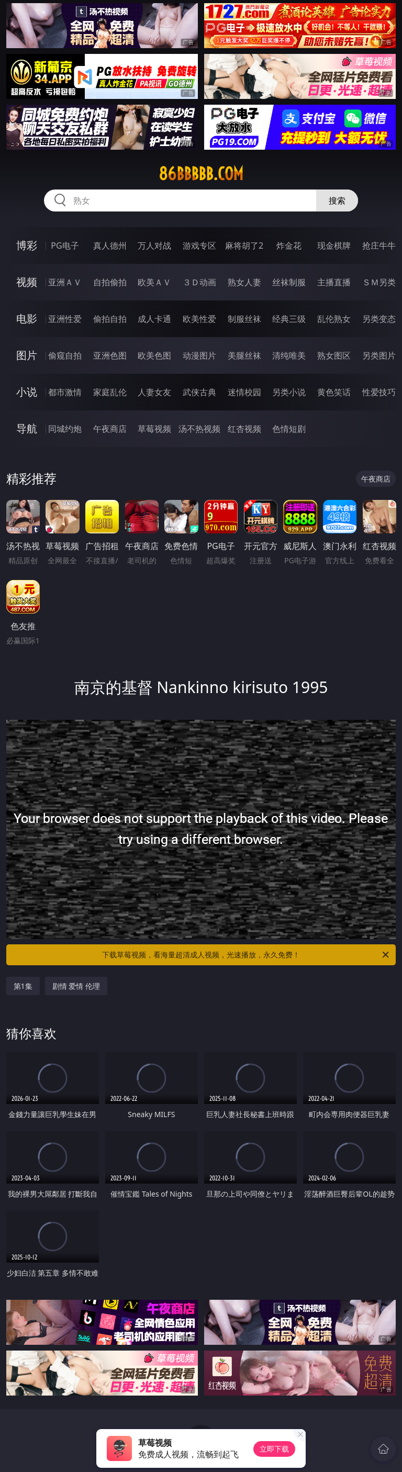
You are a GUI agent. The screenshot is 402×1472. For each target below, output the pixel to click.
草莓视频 (154, 428)
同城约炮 (65, 428)
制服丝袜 (244, 319)
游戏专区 (199, 245)
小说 (26, 392)
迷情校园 (244, 392)
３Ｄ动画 (199, 282)
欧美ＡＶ (154, 282)
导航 (26, 428)
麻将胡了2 (244, 245)
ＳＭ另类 (379, 282)
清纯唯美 (289, 355)
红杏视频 (244, 428)
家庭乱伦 (110, 392)
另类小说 (289, 392)
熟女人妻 (244, 282)
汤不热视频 (199, 428)
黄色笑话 (334, 392)
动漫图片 (199, 355)
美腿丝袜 (244, 355)
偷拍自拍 (110, 319)
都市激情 (65, 392)
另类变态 (379, 319)
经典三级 (289, 319)
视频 (26, 282)
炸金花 (289, 245)
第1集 (23, 986)
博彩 (26, 245)
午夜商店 (110, 428)
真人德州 (110, 245)
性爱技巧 (379, 392)
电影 (26, 318)
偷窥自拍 (65, 355)
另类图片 (379, 355)
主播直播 (334, 282)
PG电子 (65, 245)
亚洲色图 (110, 355)
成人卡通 (154, 319)
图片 (26, 355)
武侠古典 (199, 392)
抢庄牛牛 (379, 245)
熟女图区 (334, 355)
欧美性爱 (199, 319)
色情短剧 (289, 428)
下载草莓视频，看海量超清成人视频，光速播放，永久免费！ (246, 955)
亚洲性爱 (65, 319)
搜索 (337, 200)
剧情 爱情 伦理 (76, 986)
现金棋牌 (334, 245)
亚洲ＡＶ (65, 282)
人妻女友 (154, 392)
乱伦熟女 (334, 319)
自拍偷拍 (110, 282)
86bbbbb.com (201, 173)
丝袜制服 (289, 282)
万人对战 (154, 245)
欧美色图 (154, 355)
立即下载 (274, 1449)
